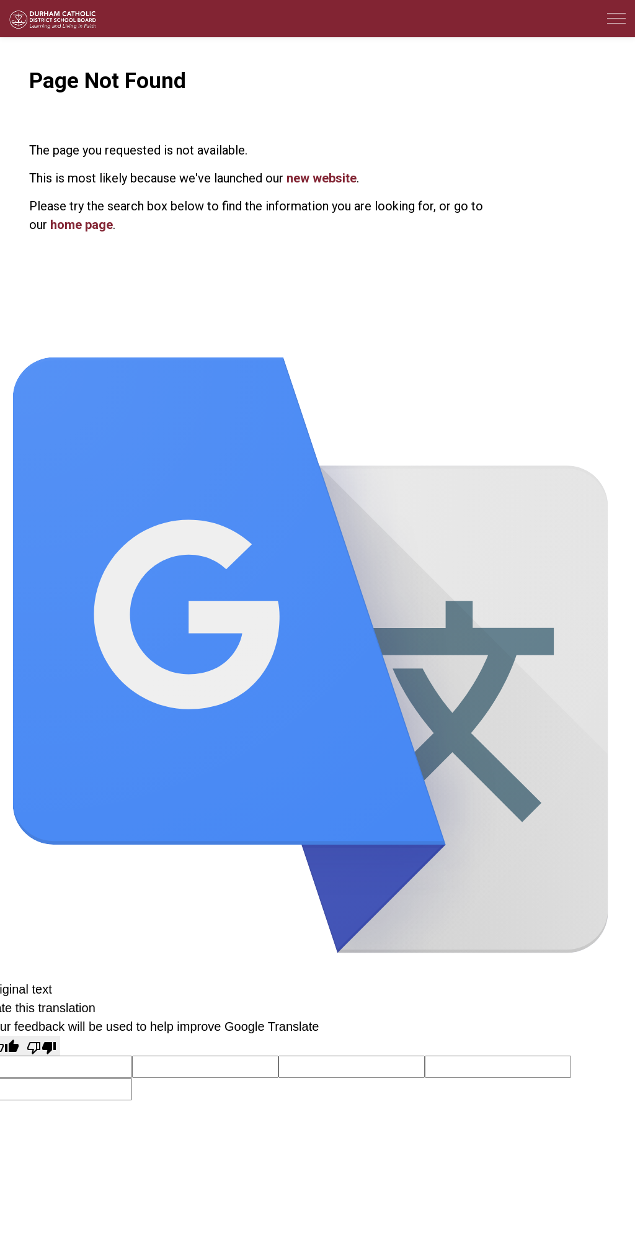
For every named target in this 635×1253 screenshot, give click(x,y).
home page (81, 224)
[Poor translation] (41, 1046)
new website (321, 178)
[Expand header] (616, 18)
